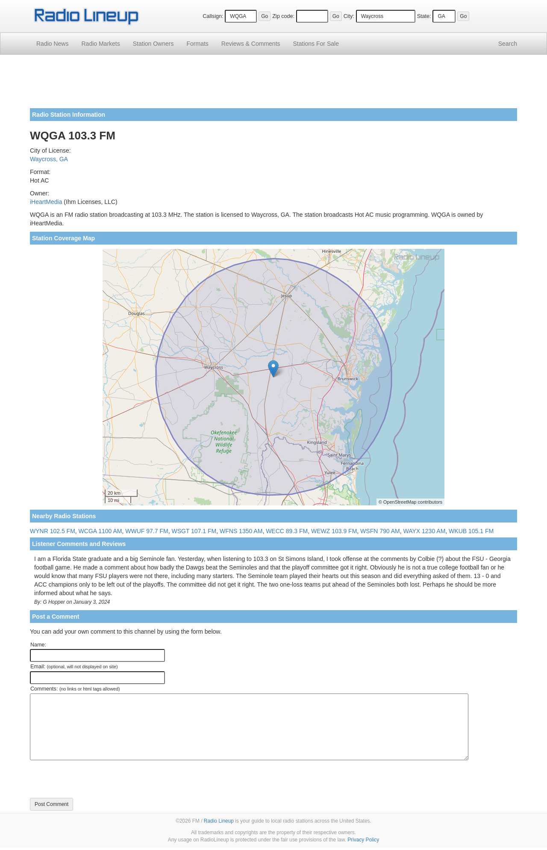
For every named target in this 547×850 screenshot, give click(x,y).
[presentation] (95, 779)
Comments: (75, 689)
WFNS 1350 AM (241, 531)
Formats (197, 43)
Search (507, 43)
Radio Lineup (219, 821)
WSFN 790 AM (380, 531)
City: (349, 16)
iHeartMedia (46, 201)
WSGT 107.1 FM (193, 531)
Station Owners (153, 43)
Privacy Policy (363, 840)
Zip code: (283, 16)
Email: (74, 667)
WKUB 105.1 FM (471, 531)
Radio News (52, 43)
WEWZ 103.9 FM (334, 531)
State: (424, 16)
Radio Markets (100, 43)
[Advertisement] (273, 84)
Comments (250, 43)
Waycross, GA (49, 159)
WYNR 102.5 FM (52, 531)
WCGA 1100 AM (100, 531)
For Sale (316, 43)
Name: (38, 645)
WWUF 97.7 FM (146, 531)
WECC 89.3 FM (287, 531)
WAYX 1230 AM (424, 531)
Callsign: (213, 16)
